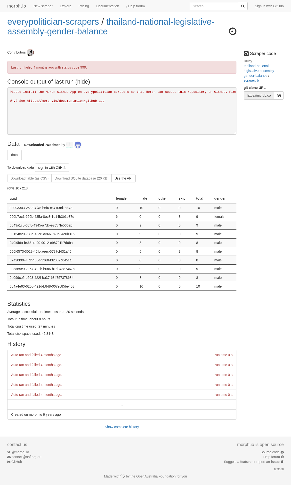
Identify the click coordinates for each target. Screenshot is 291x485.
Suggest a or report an (252, 462)
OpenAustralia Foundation (156, 476)
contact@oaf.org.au (26, 457)
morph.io (16, 6)
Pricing (84, 6)
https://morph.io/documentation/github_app (66, 101)
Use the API (123, 178)
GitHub (16, 462)
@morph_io (20, 452)
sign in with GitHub (52, 168)
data (14, 155)
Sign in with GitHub (269, 6)
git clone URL (255, 88)
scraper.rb (251, 80)
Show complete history (122, 427)
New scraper (43, 6)
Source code (270, 452)
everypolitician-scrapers (53, 22)
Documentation (107, 6)
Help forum (135, 6)
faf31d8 (279, 469)
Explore (65, 6)
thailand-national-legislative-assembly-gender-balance (110, 26)
